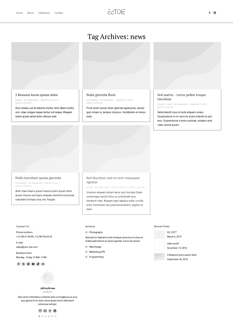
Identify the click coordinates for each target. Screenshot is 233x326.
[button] (39, 316)
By (31, 100)
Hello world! (173, 243)
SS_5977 (172, 232)
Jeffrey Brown (47, 288)
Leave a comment (23, 103)
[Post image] (159, 234)
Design (18, 100)
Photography (92, 100)
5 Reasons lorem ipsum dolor (36, 95)
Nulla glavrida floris (101, 95)
